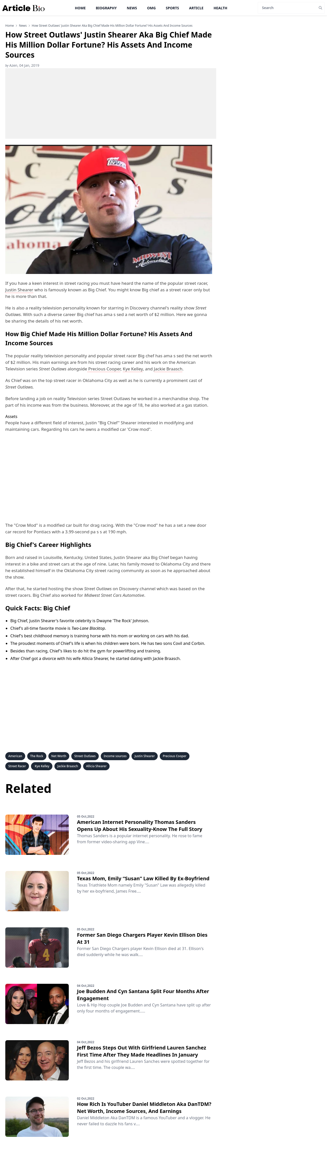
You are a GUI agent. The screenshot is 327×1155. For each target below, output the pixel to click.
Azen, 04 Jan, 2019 (22, 65)
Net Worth (59, 756)
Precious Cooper (104, 369)
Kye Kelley (133, 369)
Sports (172, 8)
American (15, 756)
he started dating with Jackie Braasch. (146, 658)
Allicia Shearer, (95, 658)
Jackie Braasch (168, 369)
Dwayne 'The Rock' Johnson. (122, 620)
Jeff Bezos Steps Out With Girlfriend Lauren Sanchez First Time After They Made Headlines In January (141, 1051)
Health (220, 8)
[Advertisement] (110, 103)
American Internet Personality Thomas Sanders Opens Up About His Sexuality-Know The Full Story (139, 825)
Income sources (115, 756)
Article (196, 8)
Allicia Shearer (96, 766)
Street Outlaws (85, 756)
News (132, 8)
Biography (106, 8)
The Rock (36, 756)
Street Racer (17, 766)
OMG (151, 8)
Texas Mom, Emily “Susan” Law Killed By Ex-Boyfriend (143, 878)
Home (80, 8)
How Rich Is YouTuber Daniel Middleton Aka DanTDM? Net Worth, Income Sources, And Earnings (144, 1107)
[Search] (287, 8)
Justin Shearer (19, 290)
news (23, 26)
